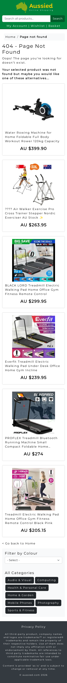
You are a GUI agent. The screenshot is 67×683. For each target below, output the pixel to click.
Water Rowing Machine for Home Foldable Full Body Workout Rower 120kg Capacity (32, 137)
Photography (48, 602)
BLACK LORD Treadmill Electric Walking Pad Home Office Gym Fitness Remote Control (32, 290)
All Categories (19, 573)
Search (58, 18)
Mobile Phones (20, 602)
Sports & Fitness (21, 610)
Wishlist (38, 26)
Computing (46, 580)
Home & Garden (21, 595)
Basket (54, 26)
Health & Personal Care (27, 587)
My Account (17, 26)
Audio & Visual (20, 580)
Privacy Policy (33, 626)
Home (10, 37)
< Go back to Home (19, 543)
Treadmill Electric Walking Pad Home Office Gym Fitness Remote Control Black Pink (32, 519)
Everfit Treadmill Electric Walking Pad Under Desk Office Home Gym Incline (32, 366)
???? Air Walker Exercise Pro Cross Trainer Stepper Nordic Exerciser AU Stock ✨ (30, 213)
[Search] (26, 18)
